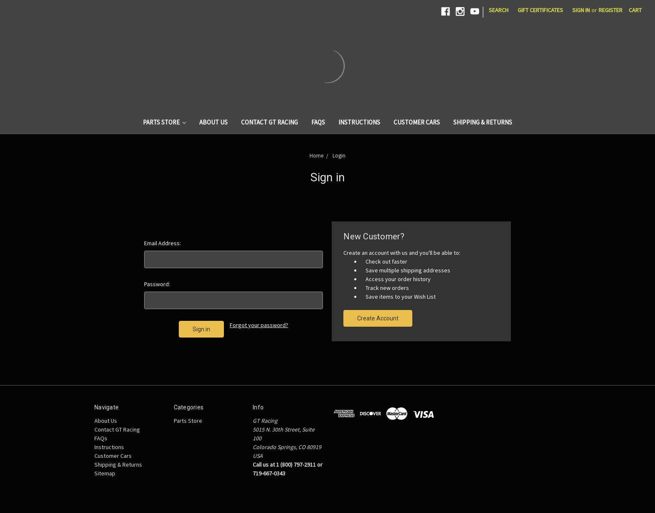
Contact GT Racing (269, 122)
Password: (157, 284)
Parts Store (164, 122)
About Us (213, 122)
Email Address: (162, 243)
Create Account (378, 318)
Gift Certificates (540, 10)
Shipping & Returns (482, 122)
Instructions (359, 122)
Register (610, 10)
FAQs (318, 122)
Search (498, 10)
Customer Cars (417, 122)
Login (339, 155)
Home (316, 155)
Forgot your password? (259, 325)
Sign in (581, 10)
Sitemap (104, 473)
